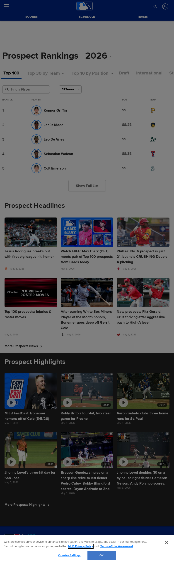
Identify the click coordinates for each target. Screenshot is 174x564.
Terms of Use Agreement (116, 546)
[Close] (167, 542)
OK (101, 555)
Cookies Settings (69, 555)
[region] (87, 549)
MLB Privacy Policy (80, 546)
